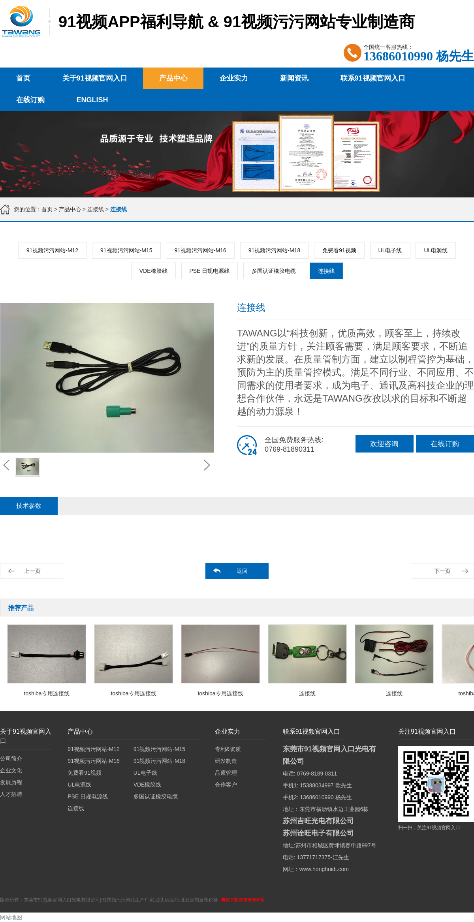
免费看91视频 (339, 250)
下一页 (442, 571)
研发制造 (226, 761)
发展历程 (11, 782)
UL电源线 (436, 250)
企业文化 (11, 770)
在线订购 (30, 100)
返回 (242, 571)
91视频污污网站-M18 (274, 250)
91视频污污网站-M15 (126, 250)
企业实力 (234, 78)
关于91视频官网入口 (94, 78)
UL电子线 (390, 250)
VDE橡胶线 (153, 271)
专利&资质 (228, 749)
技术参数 (28, 505)
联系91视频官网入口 (372, 78)
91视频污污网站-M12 (52, 250)
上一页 (32, 571)
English (92, 100)
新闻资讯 (294, 78)
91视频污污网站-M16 (200, 250)
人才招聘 (11, 794)
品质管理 (226, 773)
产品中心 (173, 78)
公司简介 (11, 758)
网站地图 (11, 917)
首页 (23, 78)
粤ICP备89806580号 (242, 900)
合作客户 (226, 784)
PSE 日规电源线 (210, 271)
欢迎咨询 (384, 444)
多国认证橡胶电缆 (274, 271)
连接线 (96, 209)
